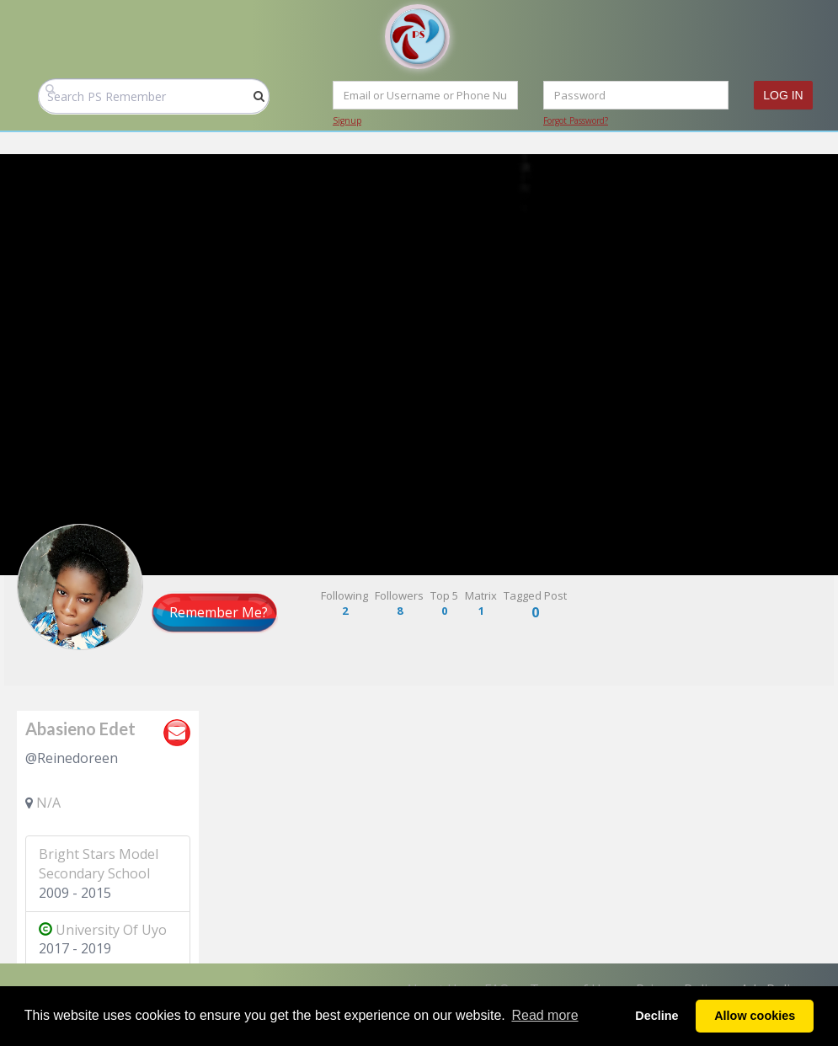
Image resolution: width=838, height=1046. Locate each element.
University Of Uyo (103, 930)
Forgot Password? (575, 120)
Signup (347, 120)
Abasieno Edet (80, 728)
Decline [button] (656, 1015)
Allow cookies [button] (754, 1015)
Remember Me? (218, 612)
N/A (48, 802)
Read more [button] (544, 1015)
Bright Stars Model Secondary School (98, 864)
